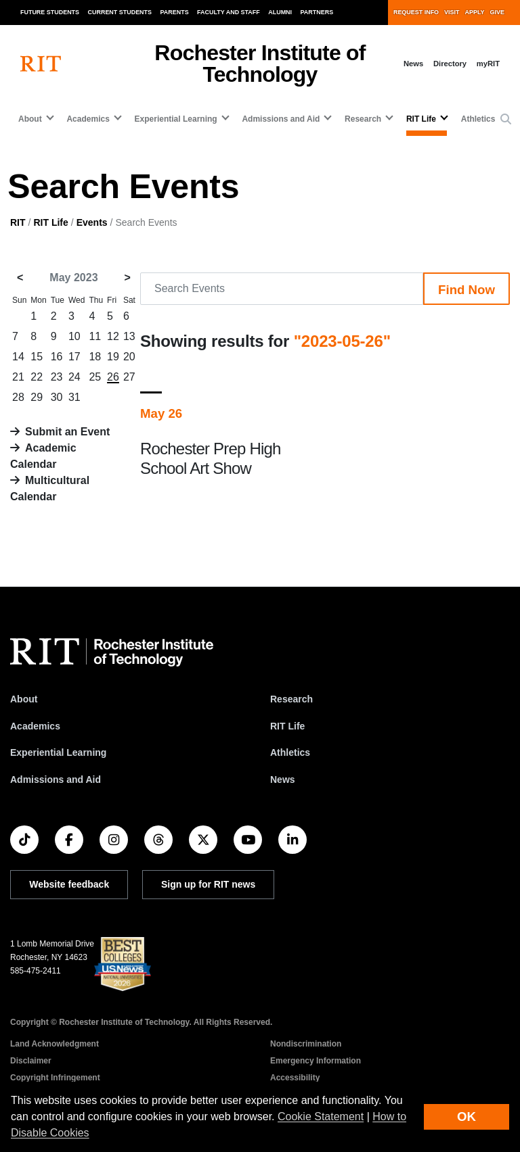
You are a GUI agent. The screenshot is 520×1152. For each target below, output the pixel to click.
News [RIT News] (282, 779)
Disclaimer (30, 1060)
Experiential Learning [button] (176, 119)
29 (36, 397)
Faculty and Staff (228, 12)
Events (92, 222)
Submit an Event (67, 431)
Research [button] (363, 119)
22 (36, 377)
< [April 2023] (20, 277)
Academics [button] (87, 119)
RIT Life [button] (421, 119)
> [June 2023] (128, 277)
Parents (174, 12)
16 (57, 356)
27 (129, 377)
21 (18, 377)
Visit (451, 12)
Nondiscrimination (305, 1044)
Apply (475, 12)
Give (497, 12)
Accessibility (295, 1077)
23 (57, 377)
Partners (317, 12)
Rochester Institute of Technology (259, 64)
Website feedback (69, 884)
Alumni (280, 12)
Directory (450, 63)
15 (36, 356)
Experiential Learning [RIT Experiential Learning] (58, 752)
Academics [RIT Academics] (35, 726)
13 (129, 336)
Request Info (416, 12)
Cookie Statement (321, 1116)
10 (74, 336)
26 (113, 377)
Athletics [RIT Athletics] (290, 752)
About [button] (30, 119)
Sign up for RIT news (208, 884)
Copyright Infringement (55, 1077)
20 (129, 356)
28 (18, 397)
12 (113, 336)
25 (95, 377)
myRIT (488, 63)
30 (57, 397)
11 (95, 336)
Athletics (478, 119)
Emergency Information (315, 1060)
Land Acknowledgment (54, 1044)
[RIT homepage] (40, 63)
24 (74, 377)
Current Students (120, 12)
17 (74, 356)
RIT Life (50, 222)
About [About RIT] (23, 699)
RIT (18, 222)
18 (95, 356)
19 (113, 356)
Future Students (49, 12)
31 (74, 397)
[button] (506, 119)
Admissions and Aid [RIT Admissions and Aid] (55, 779)
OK (466, 1116)
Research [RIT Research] (291, 699)
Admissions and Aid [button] (281, 119)
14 (18, 356)
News (413, 63)
